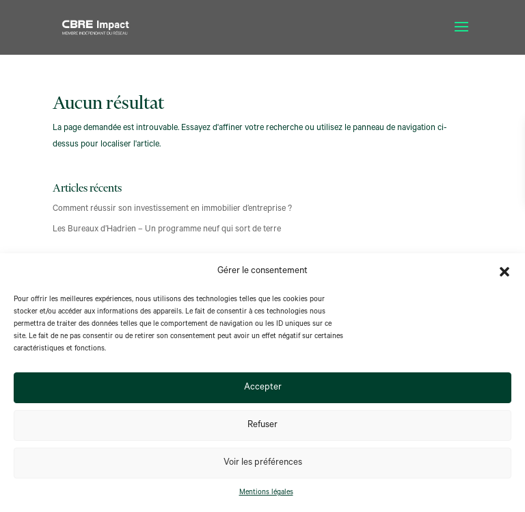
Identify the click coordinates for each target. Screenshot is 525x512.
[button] (504, 272)
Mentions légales (266, 493)
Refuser (262, 425)
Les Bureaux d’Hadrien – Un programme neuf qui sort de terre (167, 230)
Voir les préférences (263, 463)
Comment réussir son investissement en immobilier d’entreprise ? (172, 209)
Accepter (263, 388)
